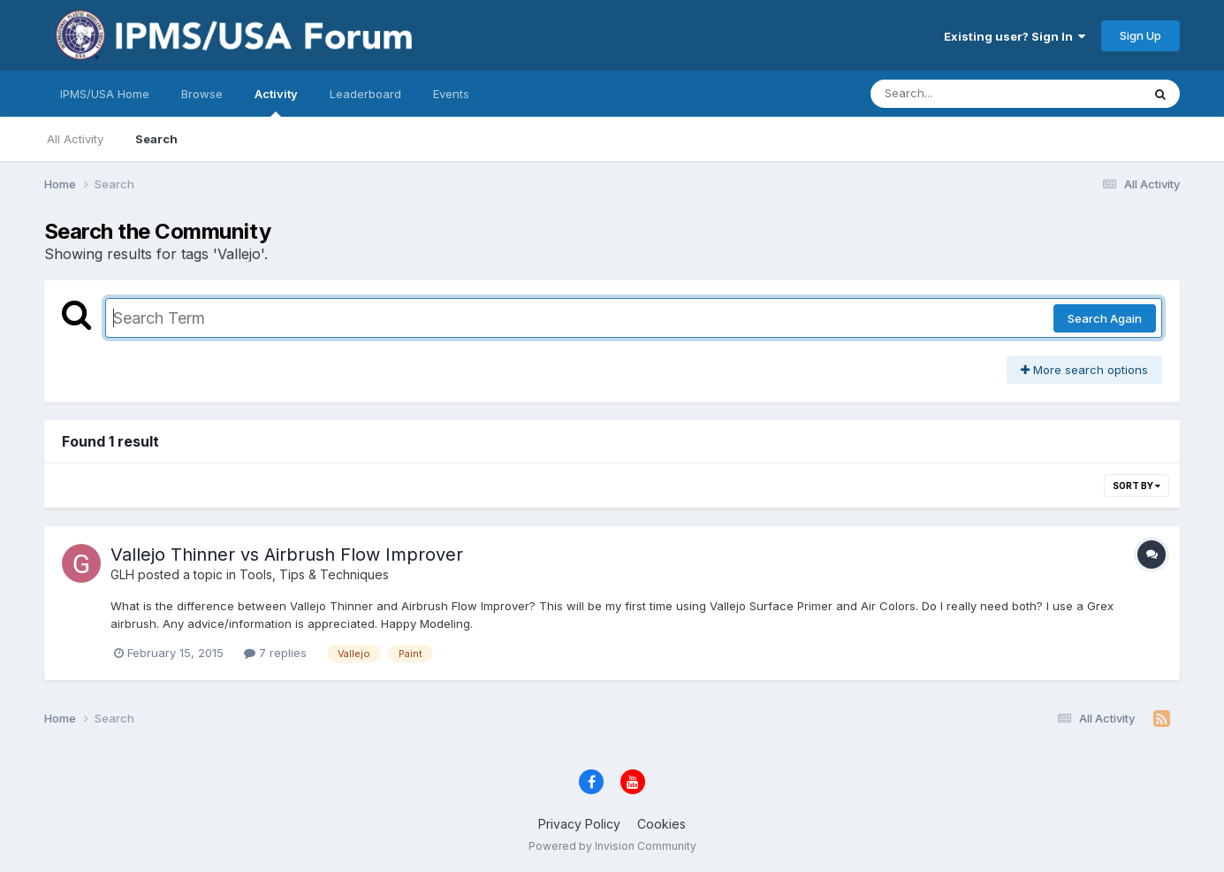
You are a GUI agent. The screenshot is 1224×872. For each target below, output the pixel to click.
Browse (202, 94)
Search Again (1105, 318)
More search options (1084, 370)
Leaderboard (365, 94)
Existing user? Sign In (1014, 36)
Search (156, 139)
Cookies (661, 823)
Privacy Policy (579, 823)
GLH (122, 574)
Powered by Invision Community (612, 846)
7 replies (275, 653)
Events (451, 94)
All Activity (75, 139)
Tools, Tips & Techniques (314, 574)
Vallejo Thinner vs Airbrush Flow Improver (286, 554)
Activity (276, 102)
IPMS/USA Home (104, 94)
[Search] (957, 94)
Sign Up (1140, 35)
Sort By (1136, 485)
